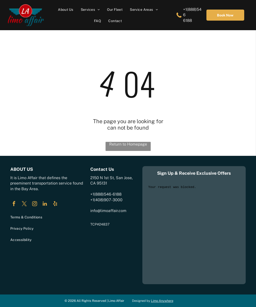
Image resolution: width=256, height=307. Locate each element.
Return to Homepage (128, 144)
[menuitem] (65, 9)
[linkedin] (45, 204)
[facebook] (14, 204)
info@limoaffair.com (108, 210)
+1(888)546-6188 (105, 194)
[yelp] (55, 204)
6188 (187, 20)
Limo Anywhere (162, 301)
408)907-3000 (108, 200)
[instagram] (34, 204)
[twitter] (24, 204)
